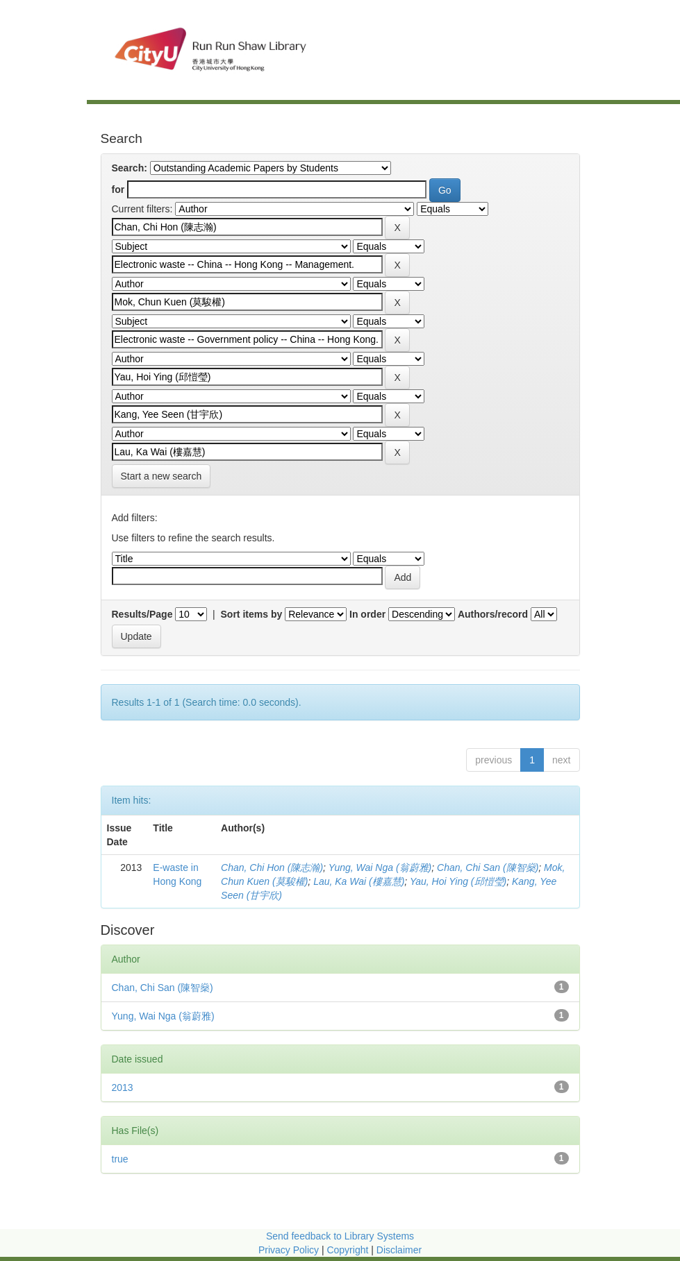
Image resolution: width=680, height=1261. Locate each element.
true (120, 1159)
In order (367, 614)
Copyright (348, 1249)
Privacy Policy (288, 1249)
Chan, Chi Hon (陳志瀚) (272, 867)
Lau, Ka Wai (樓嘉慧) (358, 881)
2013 (122, 1087)
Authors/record (493, 614)
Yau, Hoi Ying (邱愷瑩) (458, 881)
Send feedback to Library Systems (340, 1236)
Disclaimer (399, 1249)
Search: (129, 168)
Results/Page (142, 614)
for (118, 189)
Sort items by (252, 614)
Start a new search (161, 476)
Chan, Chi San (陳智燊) (487, 867)
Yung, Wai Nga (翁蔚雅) (380, 867)
